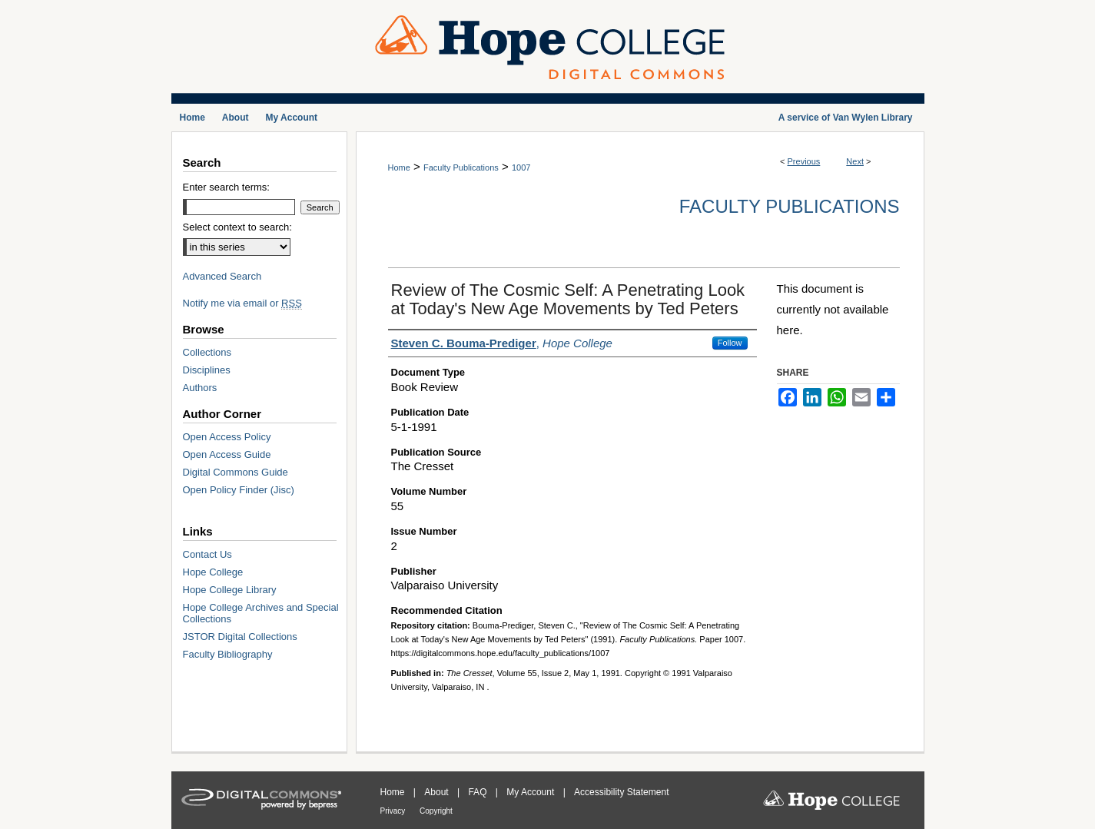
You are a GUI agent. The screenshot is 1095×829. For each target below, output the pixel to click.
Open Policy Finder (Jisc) (238, 490)
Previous (804, 161)
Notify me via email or (242, 303)
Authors (200, 387)
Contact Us (207, 554)
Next (855, 161)
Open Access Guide (227, 454)
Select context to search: (237, 227)
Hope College (213, 572)
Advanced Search (222, 276)
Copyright (436, 811)
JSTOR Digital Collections (240, 636)
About (437, 792)
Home (399, 167)
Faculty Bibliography (228, 654)
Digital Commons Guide (235, 472)
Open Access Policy (227, 437)
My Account (531, 792)
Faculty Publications (461, 167)
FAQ (478, 792)
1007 (521, 167)
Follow (730, 342)
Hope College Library (230, 589)
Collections (207, 352)
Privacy (394, 811)
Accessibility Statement (621, 792)
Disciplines (207, 370)
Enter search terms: (226, 187)
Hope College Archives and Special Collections (261, 613)
